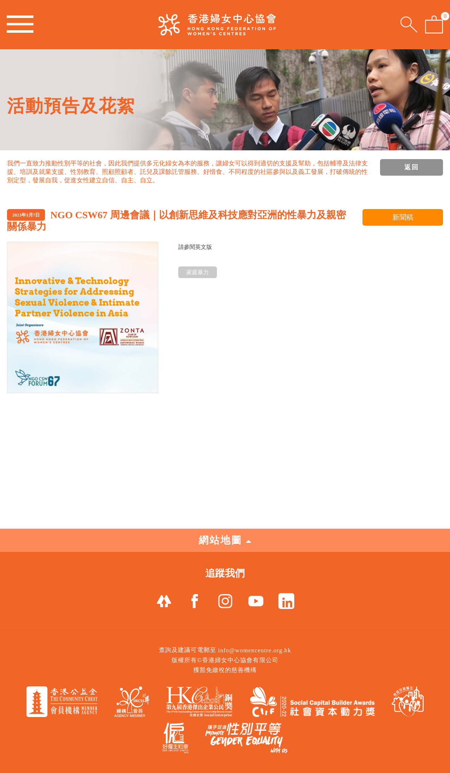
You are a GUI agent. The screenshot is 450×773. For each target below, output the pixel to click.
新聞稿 (402, 217)
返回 (411, 167)
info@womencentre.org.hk (254, 650)
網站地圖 (225, 540)
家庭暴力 (197, 272)
